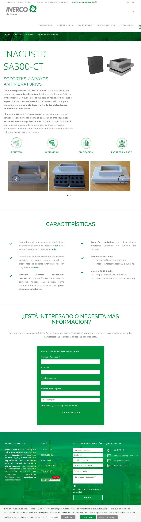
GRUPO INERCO (51, 2)
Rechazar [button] (68, 517)
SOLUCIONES (47, 460)
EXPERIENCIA (38, 2)
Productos (17, 34)
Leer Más (54, 517)
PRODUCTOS (46, 471)
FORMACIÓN (46, 450)
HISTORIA (11, 2)
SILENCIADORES (48, 466)
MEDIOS (28, 2)
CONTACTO (63, 2)
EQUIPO (20, 2)
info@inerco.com (121, 460)
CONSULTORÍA (47, 455)
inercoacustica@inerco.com (126, 456)
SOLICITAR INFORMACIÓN (83, 2)
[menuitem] (128, 2)
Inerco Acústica (120, 465)
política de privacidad (71, 406)
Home (7, 34)
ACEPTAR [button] (88, 517)
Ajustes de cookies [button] (107, 517)
